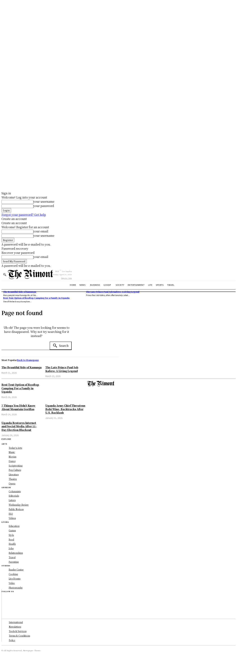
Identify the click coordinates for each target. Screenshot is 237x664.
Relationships (16, 552)
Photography (16, 587)
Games (12, 530)
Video (12, 583)
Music (12, 452)
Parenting (14, 561)
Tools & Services (17, 631)
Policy (12, 640)
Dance (12, 461)
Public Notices (16, 509)
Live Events (14, 578)
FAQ (11, 513)
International (16, 622)
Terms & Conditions (19, 635)
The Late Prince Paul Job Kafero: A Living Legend (112, 291)
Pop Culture (15, 469)
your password (43, 206)
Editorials (14, 495)
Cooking (13, 574)
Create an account (14, 219)
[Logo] (30, 274)
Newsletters (15, 626)
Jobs (11, 548)
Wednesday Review (19, 504)
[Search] (61, 346)
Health (12, 543)
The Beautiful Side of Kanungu (19, 291)
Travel (12, 557)
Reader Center (16, 569)
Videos (12, 518)
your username (43, 201)
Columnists (15, 491)
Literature (14, 474)
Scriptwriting (15, 465)
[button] (4, 274)
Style (11, 534)
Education (14, 525)
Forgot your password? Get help (23, 215)
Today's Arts (15, 447)
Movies (12, 456)
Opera (12, 483)
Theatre (13, 478)
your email (40, 231)
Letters (12, 500)
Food (11, 539)
